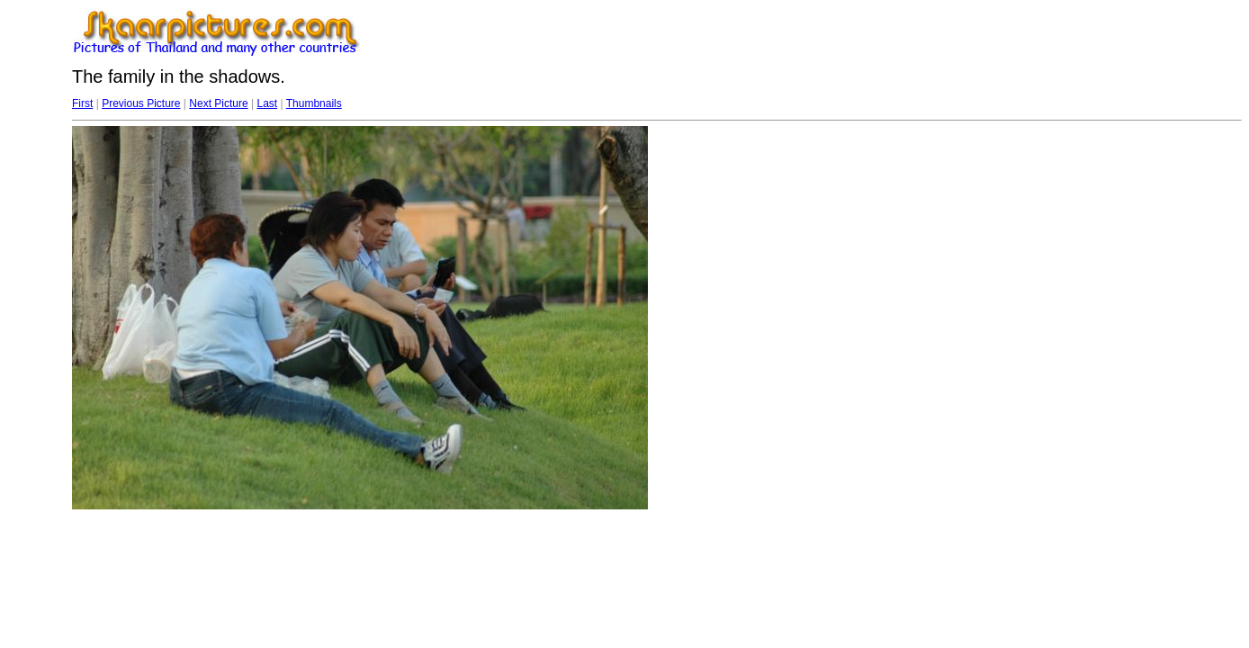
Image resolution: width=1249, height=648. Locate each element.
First (82, 103)
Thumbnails (314, 103)
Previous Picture (141, 103)
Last (266, 103)
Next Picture (218, 103)
